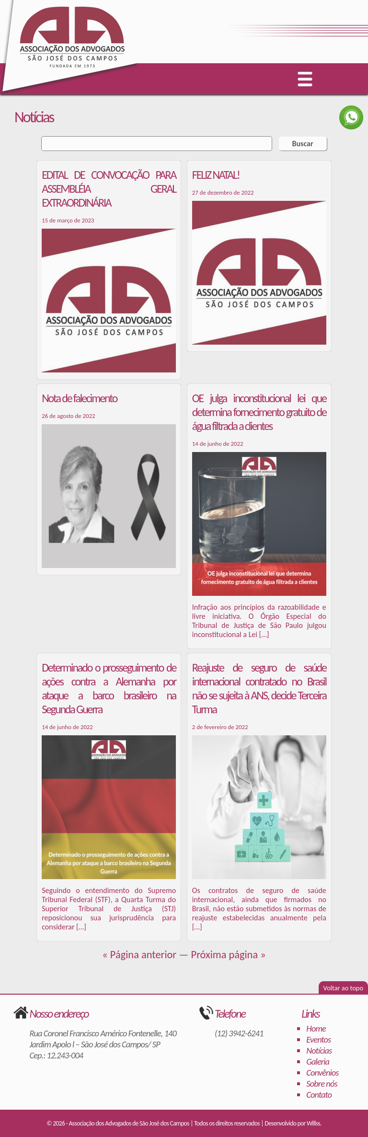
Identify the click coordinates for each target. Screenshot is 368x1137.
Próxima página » (228, 954)
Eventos (318, 1039)
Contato (319, 1094)
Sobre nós (321, 1083)
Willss (313, 1123)
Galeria (317, 1061)
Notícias (319, 1050)
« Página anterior (139, 954)
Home (316, 1028)
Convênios (322, 1072)
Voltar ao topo (343, 988)
